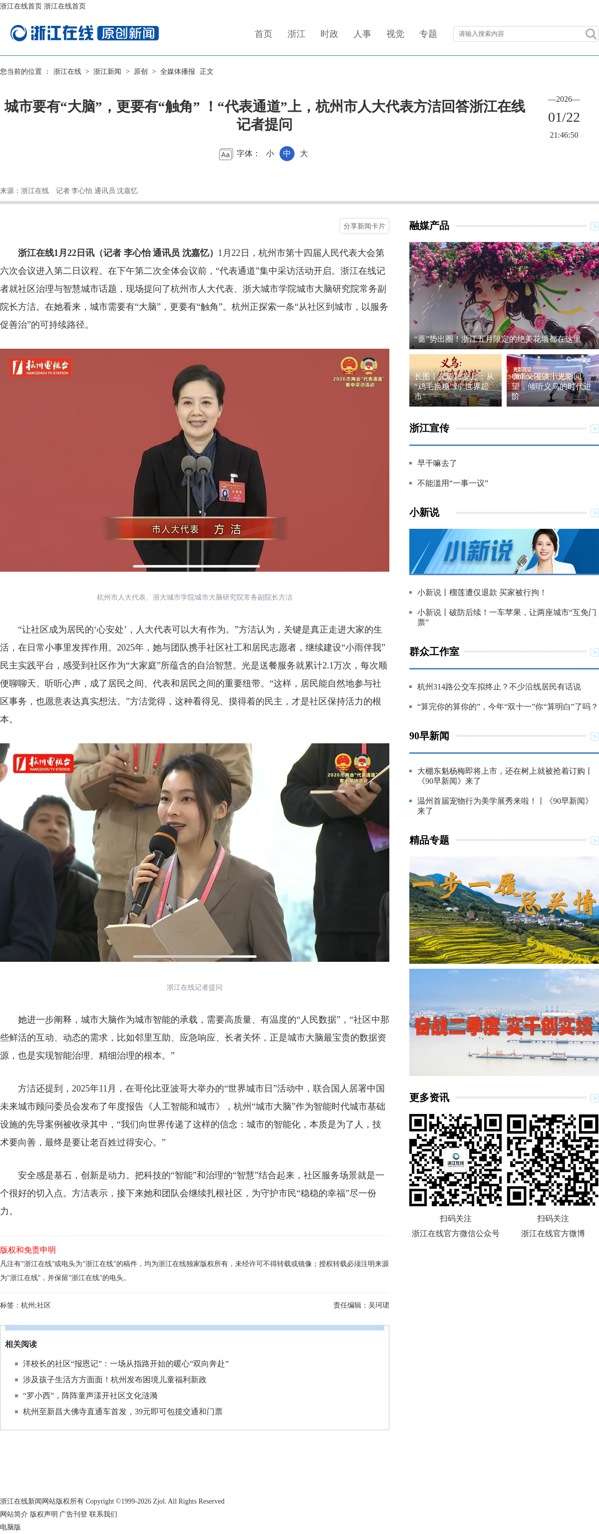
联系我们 (103, 1514)
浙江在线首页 (21, 6)
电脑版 (10, 1527)
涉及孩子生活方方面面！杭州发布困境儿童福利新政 (115, 1379)
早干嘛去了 (437, 463)
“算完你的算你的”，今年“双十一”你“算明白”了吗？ (508, 706)
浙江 (296, 34)
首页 (264, 34)
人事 (362, 34)
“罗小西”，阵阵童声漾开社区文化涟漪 (90, 1395)
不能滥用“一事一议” (452, 483)
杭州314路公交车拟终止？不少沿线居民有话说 (499, 686)
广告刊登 (73, 1514)
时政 (329, 34)
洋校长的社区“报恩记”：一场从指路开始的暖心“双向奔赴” (126, 1363)
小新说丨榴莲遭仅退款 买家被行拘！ (482, 592)
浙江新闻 (107, 71)
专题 (428, 34)
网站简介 (14, 1514)
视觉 (395, 34)
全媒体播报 (177, 71)
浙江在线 (67, 71)
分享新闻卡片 (364, 226)
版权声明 (44, 1514)
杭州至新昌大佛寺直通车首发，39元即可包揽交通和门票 (123, 1411)
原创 (141, 71)
